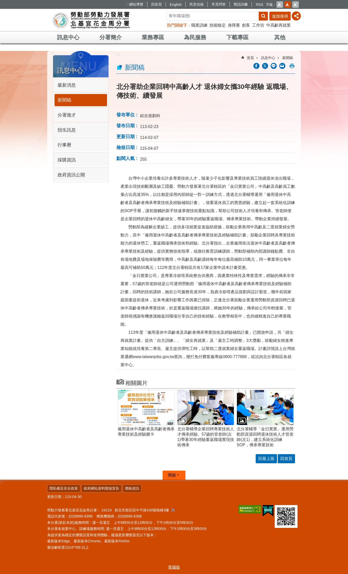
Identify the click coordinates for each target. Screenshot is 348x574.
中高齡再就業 (278, 25)
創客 (246, 25)
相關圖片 (136, 383)
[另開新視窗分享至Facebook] (256, 66)
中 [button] (287, 4)
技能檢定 (218, 25)
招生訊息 (67, 130)
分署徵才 (67, 115)
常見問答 (219, 4)
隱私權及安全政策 (63, 488)
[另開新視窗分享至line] (274, 66)
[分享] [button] (296, 16)
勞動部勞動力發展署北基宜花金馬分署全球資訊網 (91, 20)
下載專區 (237, 37)
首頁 (250, 58)
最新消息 (67, 85)
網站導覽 (136, 4)
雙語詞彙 (241, 4)
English (176, 5)
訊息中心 (68, 37)
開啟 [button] (172, 475)
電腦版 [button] (174, 567)
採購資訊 (67, 159)
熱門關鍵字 (177, 25)
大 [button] (295, 4)
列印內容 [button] (292, 66)
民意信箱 (196, 4)
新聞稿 (64, 100)
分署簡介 (110, 37)
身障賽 (234, 25)
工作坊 (258, 25)
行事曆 (64, 144)
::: (127, 4)
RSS (259, 5)
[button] (146, 407)
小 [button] (279, 4)
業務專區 (153, 37)
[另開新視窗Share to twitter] (265, 66)
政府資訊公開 (71, 174)
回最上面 (266, 458)
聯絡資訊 (132, 488)
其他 (279, 37)
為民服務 (195, 37)
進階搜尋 (280, 16)
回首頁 (156, 4)
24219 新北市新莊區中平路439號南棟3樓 (138, 510)
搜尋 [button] (263, 16)
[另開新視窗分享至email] (282, 66)
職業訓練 (199, 25)
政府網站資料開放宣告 (101, 488)
